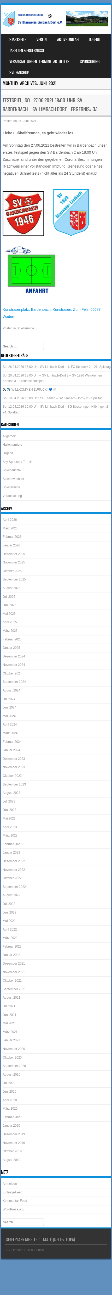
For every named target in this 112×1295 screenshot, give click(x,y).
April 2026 (10, 520)
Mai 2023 (9, 818)
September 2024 (14, 682)
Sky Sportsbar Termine (18, 462)
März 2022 (10, 938)
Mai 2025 (9, 614)
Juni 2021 (9, 1015)
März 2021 (10, 1032)
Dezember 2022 (14, 861)
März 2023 (10, 835)
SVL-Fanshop (19, 72)
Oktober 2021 (12, 980)
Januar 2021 (11, 1040)
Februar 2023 (12, 844)
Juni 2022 (9, 912)
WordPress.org (13, 1209)
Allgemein (9, 436)
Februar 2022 (12, 946)
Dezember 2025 (14, 554)
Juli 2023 (9, 801)
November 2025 (14, 562)
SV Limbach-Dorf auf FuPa (25, 1250)
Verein (42, 39)
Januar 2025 (11, 648)
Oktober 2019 (12, 1151)
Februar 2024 (12, 742)
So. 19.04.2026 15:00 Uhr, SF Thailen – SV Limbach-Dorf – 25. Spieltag (53, 398)
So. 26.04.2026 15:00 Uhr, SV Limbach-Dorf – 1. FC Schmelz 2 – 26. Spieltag (57, 367)
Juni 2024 (9, 707)
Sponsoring (89, 61)
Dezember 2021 (14, 963)
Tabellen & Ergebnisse (27, 50)
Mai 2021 (9, 1023)
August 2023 (11, 793)
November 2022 (14, 870)
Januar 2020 (11, 1125)
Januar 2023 (11, 852)
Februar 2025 (12, 639)
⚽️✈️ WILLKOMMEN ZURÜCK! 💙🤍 (29, 389)
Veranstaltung (12, 496)
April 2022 (10, 929)
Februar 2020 (12, 1117)
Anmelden (10, 1184)
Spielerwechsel (13, 479)
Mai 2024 (9, 716)
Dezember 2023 (14, 759)
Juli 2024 (9, 699)
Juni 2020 (9, 1091)
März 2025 (10, 631)
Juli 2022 (9, 904)
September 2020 (14, 1066)
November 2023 (14, 767)
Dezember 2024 (14, 656)
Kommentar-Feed (15, 1201)
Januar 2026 (11, 545)
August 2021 (11, 997)
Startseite (17, 39)
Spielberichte (12, 470)
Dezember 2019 (14, 1134)
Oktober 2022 (12, 878)
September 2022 (14, 887)
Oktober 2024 (12, 673)
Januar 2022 (11, 955)
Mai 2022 (9, 921)
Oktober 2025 (12, 571)
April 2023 (10, 827)
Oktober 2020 (12, 1057)
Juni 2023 (9, 810)
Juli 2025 (9, 597)
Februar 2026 (12, 537)
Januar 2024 (11, 750)
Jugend (94, 39)
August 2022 (11, 895)
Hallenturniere (12, 444)
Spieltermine (25, 328)
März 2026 (10, 528)
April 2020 (10, 1100)
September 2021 (14, 989)
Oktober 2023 (12, 776)
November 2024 (14, 665)
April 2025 (10, 622)
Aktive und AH (68, 39)
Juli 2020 (9, 1083)
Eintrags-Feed (12, 1192)
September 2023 (14, 784)
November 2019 (14, 1143)
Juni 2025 (9, 605)
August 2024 (11, 690)
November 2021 (14, 972)
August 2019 (11, 1160)
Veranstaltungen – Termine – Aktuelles (39, 61)
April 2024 (10, 724)
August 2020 (11, 1074)
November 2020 (14, 1049)
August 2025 (11, 588)
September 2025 (14, 579)
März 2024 (10, 733)
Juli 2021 (9, 1006)
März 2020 (10, 1108)
